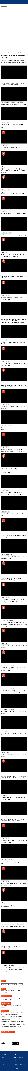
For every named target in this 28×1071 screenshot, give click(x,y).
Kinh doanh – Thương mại (16, 1017)
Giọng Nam (3, 990)
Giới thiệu (3, 1054)
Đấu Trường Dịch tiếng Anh (11, 1012)
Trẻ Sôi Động (17, 990)
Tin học (2, 999)
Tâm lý (13, 984)
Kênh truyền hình (6, 1003)
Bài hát (3, 988)
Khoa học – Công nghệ (5, 1017)
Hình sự (21, 983)
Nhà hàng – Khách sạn (20, 998)
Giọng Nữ (8, 990)
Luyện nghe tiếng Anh (5, 1019)
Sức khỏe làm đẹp (11, 1024)
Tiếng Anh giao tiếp (5, 1026)
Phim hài (3, 983)
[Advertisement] (14, 23)
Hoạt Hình (11, 983)
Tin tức (2, 1064)
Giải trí (2, 1014)
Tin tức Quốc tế (4, 1027)
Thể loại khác (5, 1011)
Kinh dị (21, 984)
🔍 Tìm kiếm (4, 6)
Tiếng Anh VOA (18, 1005)
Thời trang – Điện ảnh (20, 1024)
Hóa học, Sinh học (5, 998)
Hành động (16, 983)
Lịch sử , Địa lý (12, 998)
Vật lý (10, 999)
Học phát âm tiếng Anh (9, 1014)
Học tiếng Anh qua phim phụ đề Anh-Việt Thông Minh (11, 1016)
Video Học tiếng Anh (17, 1027)
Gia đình (7, 983)
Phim (3, 981)
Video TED (3, 1007)
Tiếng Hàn (19, 1026)
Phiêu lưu (10, 984)
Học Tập (16, 1014)
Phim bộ (17, 984)
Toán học (6, 999)
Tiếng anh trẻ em (13, 1026)
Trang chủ (3, 52)
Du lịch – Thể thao (21, 1012)
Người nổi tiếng (4, 1024)
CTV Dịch (3, 1012)
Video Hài (10, 1027)
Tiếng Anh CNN (11, 1005)
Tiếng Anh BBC (4, 1005)
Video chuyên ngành (6, 996)
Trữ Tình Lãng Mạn (5, 992)
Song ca (12, 990)
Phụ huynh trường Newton (8, 1031)
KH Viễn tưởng (4, 984)
